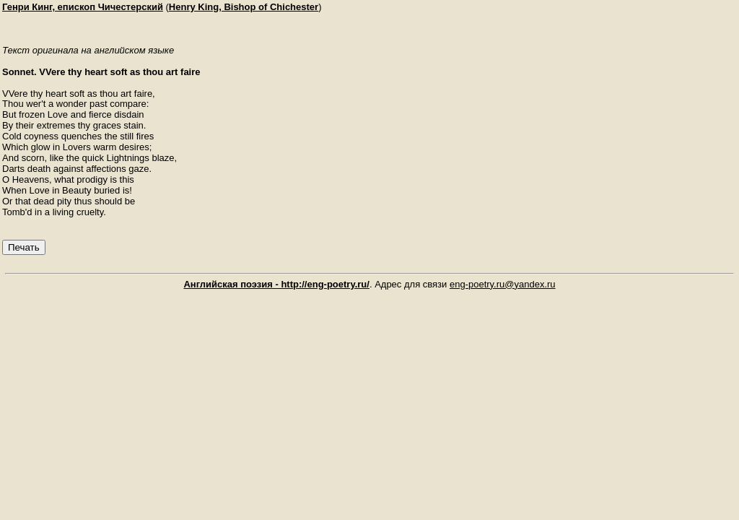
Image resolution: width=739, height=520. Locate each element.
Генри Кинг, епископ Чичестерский (82, 6)
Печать (24, 247)
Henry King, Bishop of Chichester (243, 6)
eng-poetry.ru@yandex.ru (503, 284)
